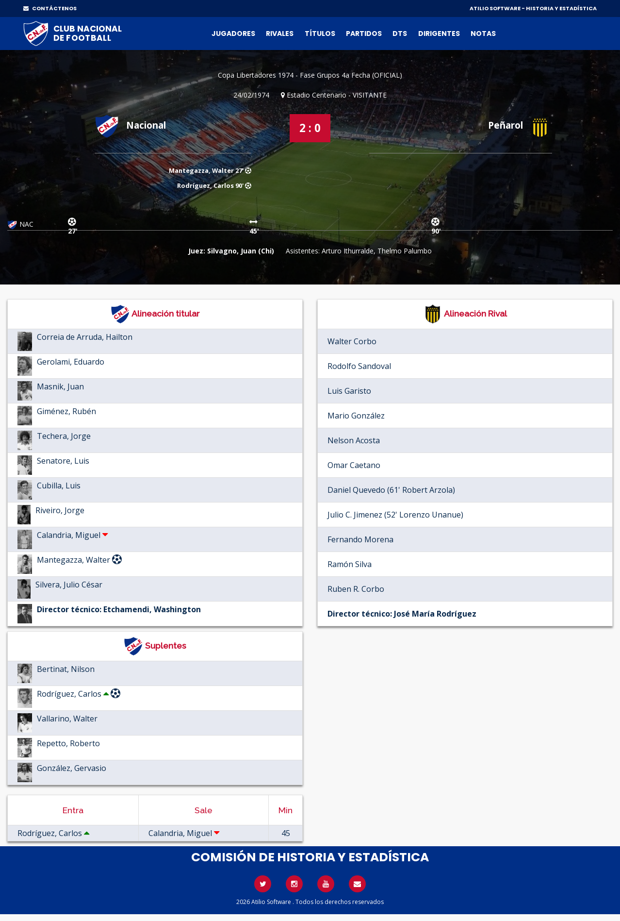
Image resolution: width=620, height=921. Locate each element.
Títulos (320, 33)
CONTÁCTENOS (50, 8)
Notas (483, 33)
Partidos (364, 33)
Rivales (280, 33)
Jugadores (233, 33)
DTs (399, 33)
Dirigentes (439, 33)
